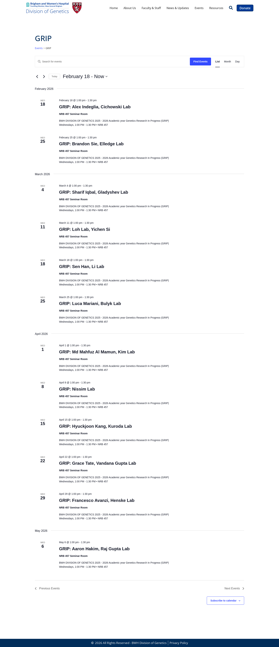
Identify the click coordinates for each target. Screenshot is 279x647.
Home (114, 8)
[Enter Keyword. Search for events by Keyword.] (112, 61)
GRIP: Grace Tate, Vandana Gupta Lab (97, 463)
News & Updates (178, 8)
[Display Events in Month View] (227, 61)
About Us (129, 8)
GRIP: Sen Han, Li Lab (81, 266)
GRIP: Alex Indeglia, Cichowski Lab (95, 106)
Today (54, 76)
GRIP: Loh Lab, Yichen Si (84, 229)
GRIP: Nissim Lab (77, 389)
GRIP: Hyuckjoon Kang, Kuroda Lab (95, 426)
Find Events (200, 61)
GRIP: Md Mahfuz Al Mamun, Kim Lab (97, 351)
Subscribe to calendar (223, 600)
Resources (216, 8)
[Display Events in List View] (217, 61)
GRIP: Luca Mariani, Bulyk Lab (90, 303)
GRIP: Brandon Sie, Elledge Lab (91, 143)
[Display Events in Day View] (237, 61)
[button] (231, 8)
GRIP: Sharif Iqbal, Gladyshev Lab (93, 192)
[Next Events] (44, 76)
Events (199, 8)
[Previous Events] (37, 76)
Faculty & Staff (151, 8)
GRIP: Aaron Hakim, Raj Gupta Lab (94, 548)
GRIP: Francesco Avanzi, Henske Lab (97, 500)
